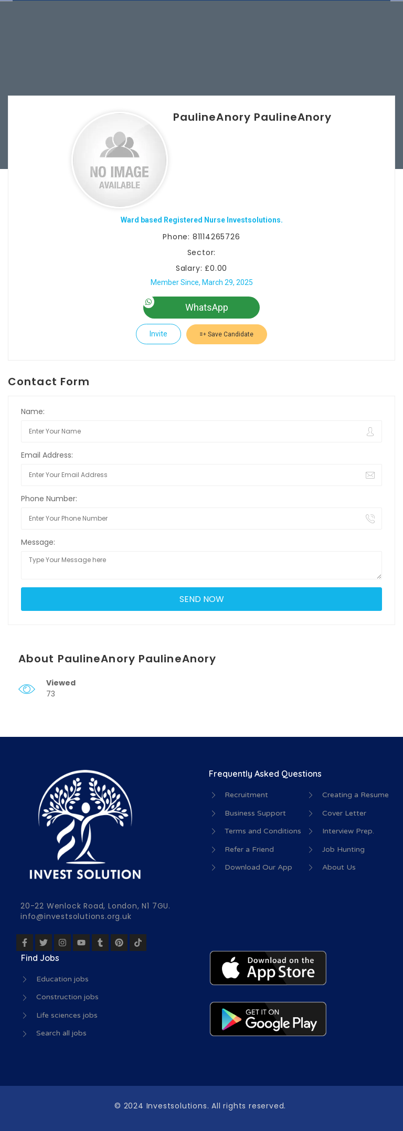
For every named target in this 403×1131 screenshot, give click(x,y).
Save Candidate (226, 334)
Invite (158, 334)
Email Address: (47, 455)
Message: (38, 542)
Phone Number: (49, 498)
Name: (33, 411)
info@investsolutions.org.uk (76, 916)
